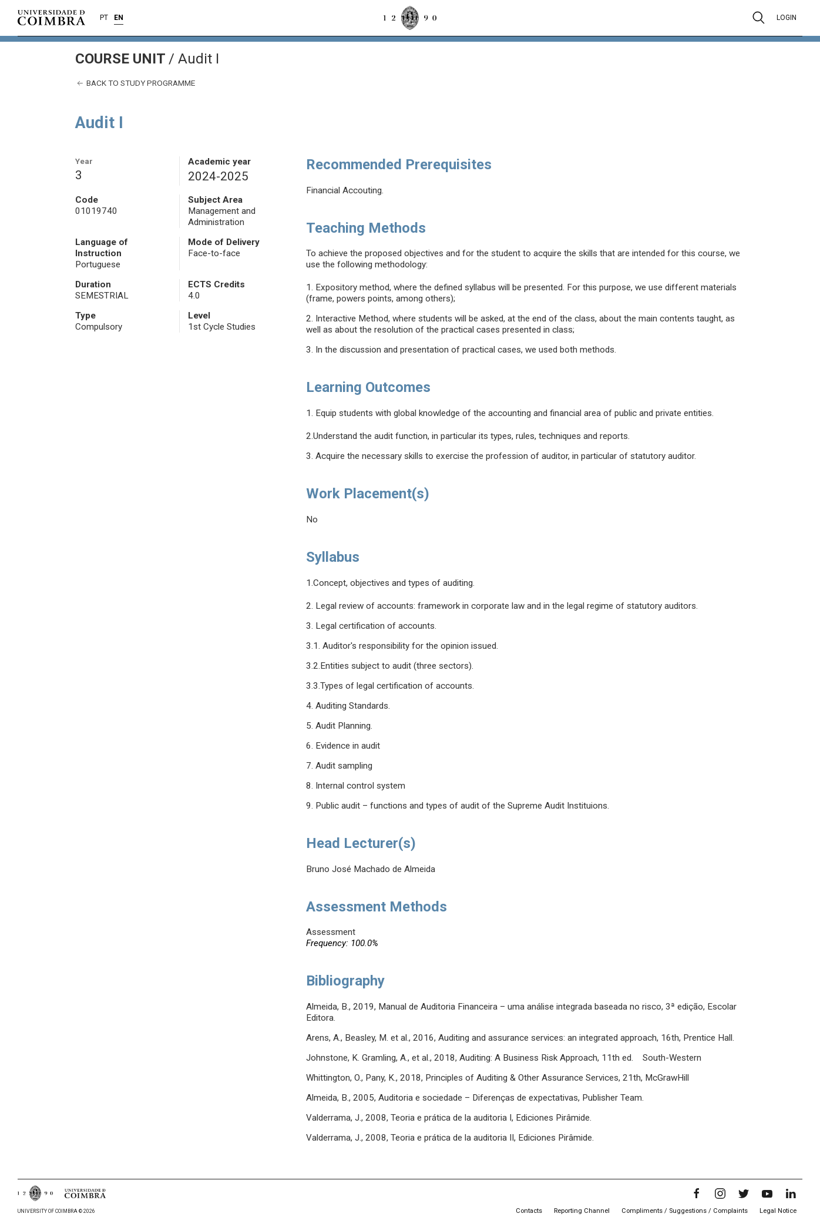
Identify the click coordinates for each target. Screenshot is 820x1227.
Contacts (529, 1211)
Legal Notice (778, 1211)
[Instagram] (720, 1193)
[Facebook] (696, 1193)
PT (104, 18)
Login (787, 17)
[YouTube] (767, 1193)
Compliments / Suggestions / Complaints (684, 1211)
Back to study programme (135, 83)
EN (118, 18)
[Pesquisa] (758, 17)
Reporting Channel (582, 1211)
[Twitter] (743, 1193)
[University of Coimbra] (51, 17)
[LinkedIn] (790, 1193)
